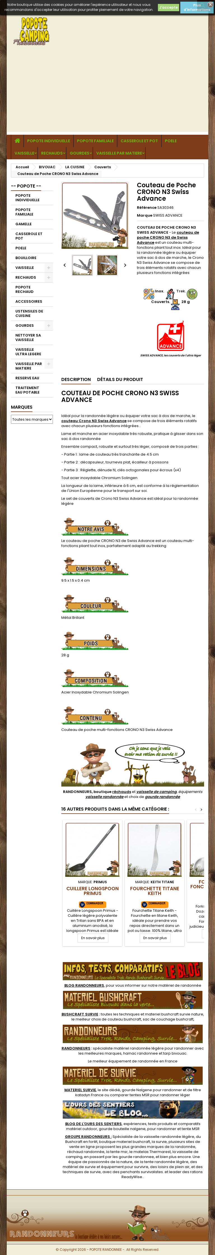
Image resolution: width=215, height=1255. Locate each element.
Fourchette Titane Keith (154, 891)
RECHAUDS (52, 153)
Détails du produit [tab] (120, 379)
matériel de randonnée (179, 985)
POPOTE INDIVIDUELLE (48, 141)
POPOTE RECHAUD (24, 289)
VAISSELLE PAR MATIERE (119, 153)
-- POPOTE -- (26, 186)
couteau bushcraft (124, 1019)
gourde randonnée (162, 796)
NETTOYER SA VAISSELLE (28, 337)
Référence (146, 207)
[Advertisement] (107, 93)
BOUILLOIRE (25, 258)
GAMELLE (23, 224)
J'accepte (168, 7)
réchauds (121, 791)
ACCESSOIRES (28, 301)
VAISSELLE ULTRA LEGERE (28, 352)
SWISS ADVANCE (168, 215)
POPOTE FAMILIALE (95, 141)
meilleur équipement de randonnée (125, 1061)
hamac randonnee (140, 1053)
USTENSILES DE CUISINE (29, 313)
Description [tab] (76, 379)
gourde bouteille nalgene (122, 1128)
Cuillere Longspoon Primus (92, 891)
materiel (174, 1014)
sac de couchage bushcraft (168, 1019)
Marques (21, 407)
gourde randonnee (136, 1156)
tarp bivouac (174, 1053)
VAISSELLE (24, 153)
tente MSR (191, 1128)
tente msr (119, 1151)
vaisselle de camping (156, 791)
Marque (144, 215)
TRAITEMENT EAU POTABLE (27, 390)
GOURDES (79, 153)
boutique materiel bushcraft (124, 1141)
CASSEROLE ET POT (139, 141)
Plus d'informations (197, 7)
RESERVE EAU (27, 378)
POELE (171, 141)
